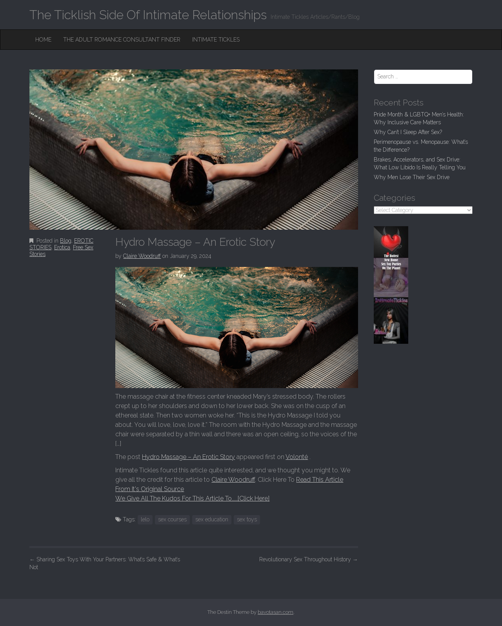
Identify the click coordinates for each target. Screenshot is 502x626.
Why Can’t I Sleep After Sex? (408, 132)
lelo (145, 519)
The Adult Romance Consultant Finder (121, 39)
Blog (65, 241)
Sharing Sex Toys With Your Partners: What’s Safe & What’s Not (104, 563)
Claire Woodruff (142, 256)
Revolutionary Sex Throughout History (308, 559)
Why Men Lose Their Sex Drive (411, 177)
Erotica (62, 247)
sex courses (172, 519)
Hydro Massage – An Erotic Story (188, 457)
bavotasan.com (275, 612)
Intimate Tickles (216, 39)
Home (43, 39)
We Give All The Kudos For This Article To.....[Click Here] (192, 498)
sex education (211, 519)
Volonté (297, 457)
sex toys (247, 519)
